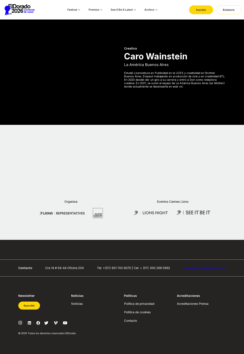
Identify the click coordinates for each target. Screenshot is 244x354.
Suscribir (29, 305)
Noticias (77, 303)
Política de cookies (137, 312)
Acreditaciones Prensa (192, 303)
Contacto (130, 320)
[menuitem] (72, 10)
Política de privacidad (139, 303)
